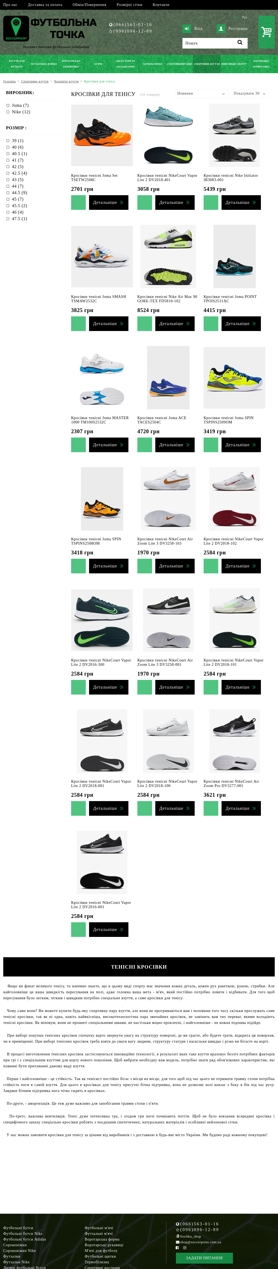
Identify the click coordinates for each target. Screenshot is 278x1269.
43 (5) (18, 179)
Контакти (161, 5)
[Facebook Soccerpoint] (177, 1248)
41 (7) (18, 160)
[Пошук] (215, 43)
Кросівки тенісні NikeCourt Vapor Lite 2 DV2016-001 (101, 905)
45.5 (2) (19, 205)
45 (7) (18, 199)
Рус (245, 17)
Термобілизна (97, 1262)
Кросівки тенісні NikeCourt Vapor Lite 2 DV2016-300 (101, 662)
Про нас (10, 5)
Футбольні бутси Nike (23, 1234)
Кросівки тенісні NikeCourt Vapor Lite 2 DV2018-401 (167, 178)
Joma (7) (20, 105)
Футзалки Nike (16, 1262)
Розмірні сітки (130, 5)
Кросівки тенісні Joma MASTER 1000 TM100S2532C (100, 420)
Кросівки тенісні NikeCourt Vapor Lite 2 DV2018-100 (167, 783)
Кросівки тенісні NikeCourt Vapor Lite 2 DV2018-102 (234, 541)
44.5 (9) (19, 192)
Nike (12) (21, 112)
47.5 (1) (19, 218)
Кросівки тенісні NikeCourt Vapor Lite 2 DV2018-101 (234, 662)
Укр (236, 17)
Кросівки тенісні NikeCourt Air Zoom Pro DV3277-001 (231, 783)
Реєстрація (232, 28)
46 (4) (18, 212)
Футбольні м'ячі (99, 1228)
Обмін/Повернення (89, 5)
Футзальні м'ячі (99, 1234)
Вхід (192, 28)
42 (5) (18, 166)
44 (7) (18, 186)
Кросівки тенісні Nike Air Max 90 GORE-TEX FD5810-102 (167, 299)
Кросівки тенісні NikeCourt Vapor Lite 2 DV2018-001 (101, 783)
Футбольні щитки (100, 1256)
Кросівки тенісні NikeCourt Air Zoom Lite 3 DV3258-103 (165, 541)
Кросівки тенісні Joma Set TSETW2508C (94, 178)
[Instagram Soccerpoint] (184, 1248)
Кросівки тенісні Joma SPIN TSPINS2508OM (96, 541)
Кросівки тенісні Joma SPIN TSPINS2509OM (229, 420)
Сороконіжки (15, 1245)
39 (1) (18, 140)
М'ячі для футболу (101, 1251)
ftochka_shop (190, 1236)
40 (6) (18, 147)
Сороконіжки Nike (19, 1251)
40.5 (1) (19, 153)
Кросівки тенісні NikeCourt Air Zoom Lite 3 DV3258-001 (165, 662)
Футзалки (11, 1256)
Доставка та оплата (45, 5)
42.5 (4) (19, 173)
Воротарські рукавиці (104, 1245)
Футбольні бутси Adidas (24, 1239)
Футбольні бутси (18, 1228)
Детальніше (105, 202)
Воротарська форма (102, 1239)
